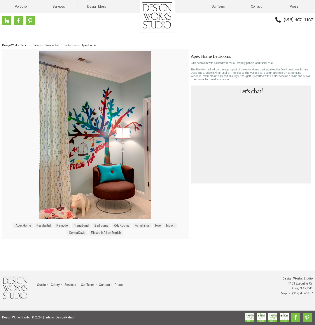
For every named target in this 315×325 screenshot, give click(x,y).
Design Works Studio (15, 45)
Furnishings (142, 225)
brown (170, 225)
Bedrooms (70, 45)
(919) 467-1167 (298, 19)
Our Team (218, 6)
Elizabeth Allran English (106, 232)
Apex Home (88, 45)
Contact (256, 6)
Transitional (81, 225)
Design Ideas (96, 6)
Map (284, 293)
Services (58, 6)
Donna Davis (77, 232)
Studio (41, 285)
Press (294, 6)
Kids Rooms (121, 225)
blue (158, 225)
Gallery (36, 45)
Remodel (62, 225)
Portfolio (21, 6)
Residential (52, 45)
